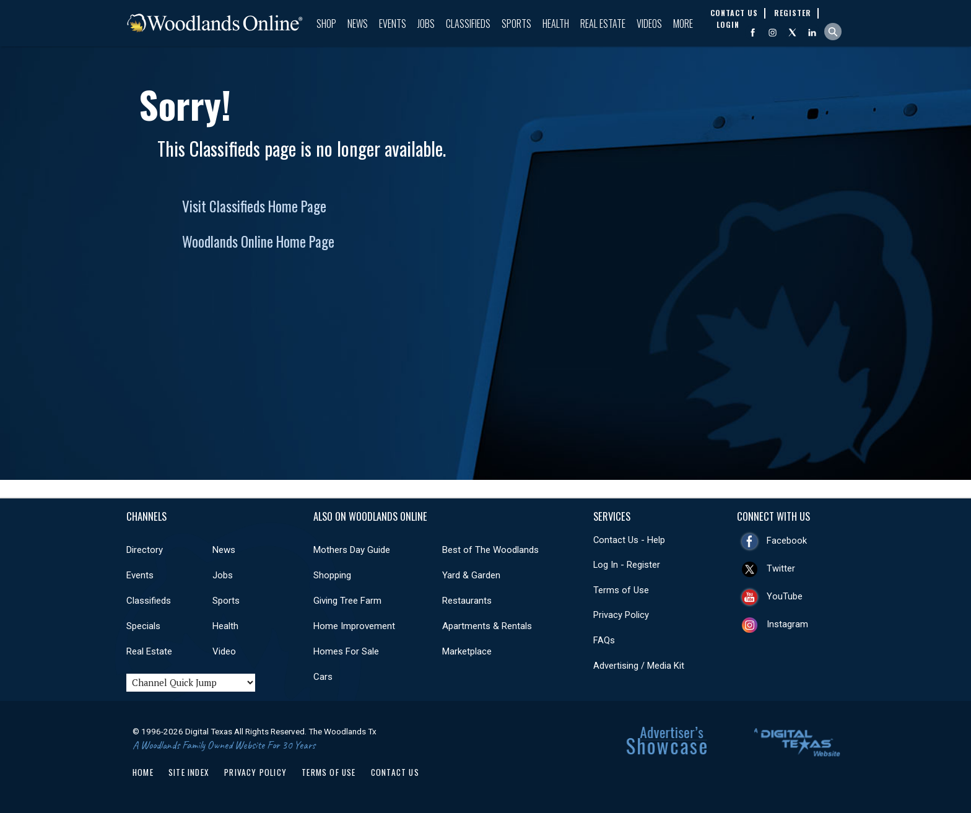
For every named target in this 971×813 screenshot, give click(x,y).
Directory (144, 549)
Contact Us (395, 772)
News (357, 23)
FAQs (604, 640)
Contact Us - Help (629, 540)
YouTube (785, 596)
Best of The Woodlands (490, 549)
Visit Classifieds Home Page (254, 206)
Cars (323, 676)
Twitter (781, 568)
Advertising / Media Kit (638, 665)
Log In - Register (626, 564)
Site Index (188, 772)
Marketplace (467, 651)
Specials (143, 626)
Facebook (787, 540)
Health (555, 23)
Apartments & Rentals (487, 626)
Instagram (787, 624)
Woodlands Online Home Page (258, 241)
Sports (516, 23)
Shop (326, 23)
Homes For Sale (346, 651)
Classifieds (468, 23)
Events (392, 23)
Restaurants (467, 600)
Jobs (426, 23)
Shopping (332, 575)
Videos (649, 23)
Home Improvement (354, 626)
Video (224, 651)
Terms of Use (621, 590)
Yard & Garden (471, 575)
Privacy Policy (621, 614)
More (683, 23)
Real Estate (602, 23)
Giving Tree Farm (347, 600)
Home (143, 772)
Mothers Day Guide (351, 549)
